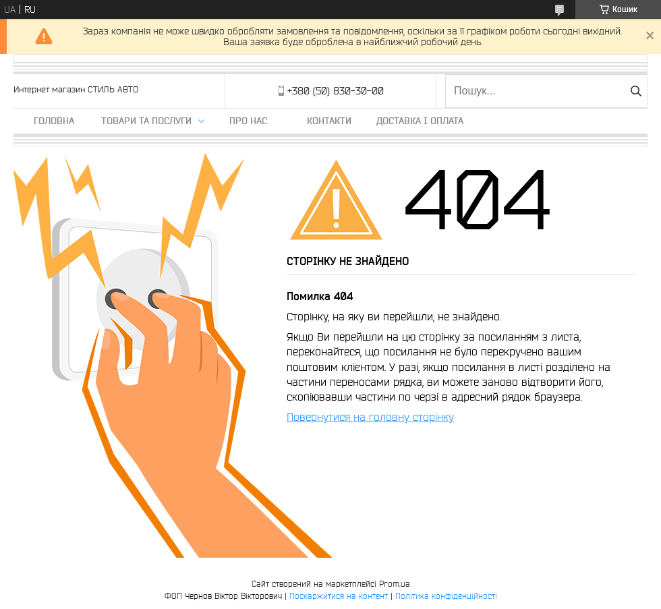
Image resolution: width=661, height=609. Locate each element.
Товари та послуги (146, 120)
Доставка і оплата (419, 120)
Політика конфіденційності (446, 595)
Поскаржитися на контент (338, 595)
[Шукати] (636, 91)
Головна (54, 120)
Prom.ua (394, 583)
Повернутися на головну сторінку (370, 417)
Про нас (248, 120)
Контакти (329, 120)
